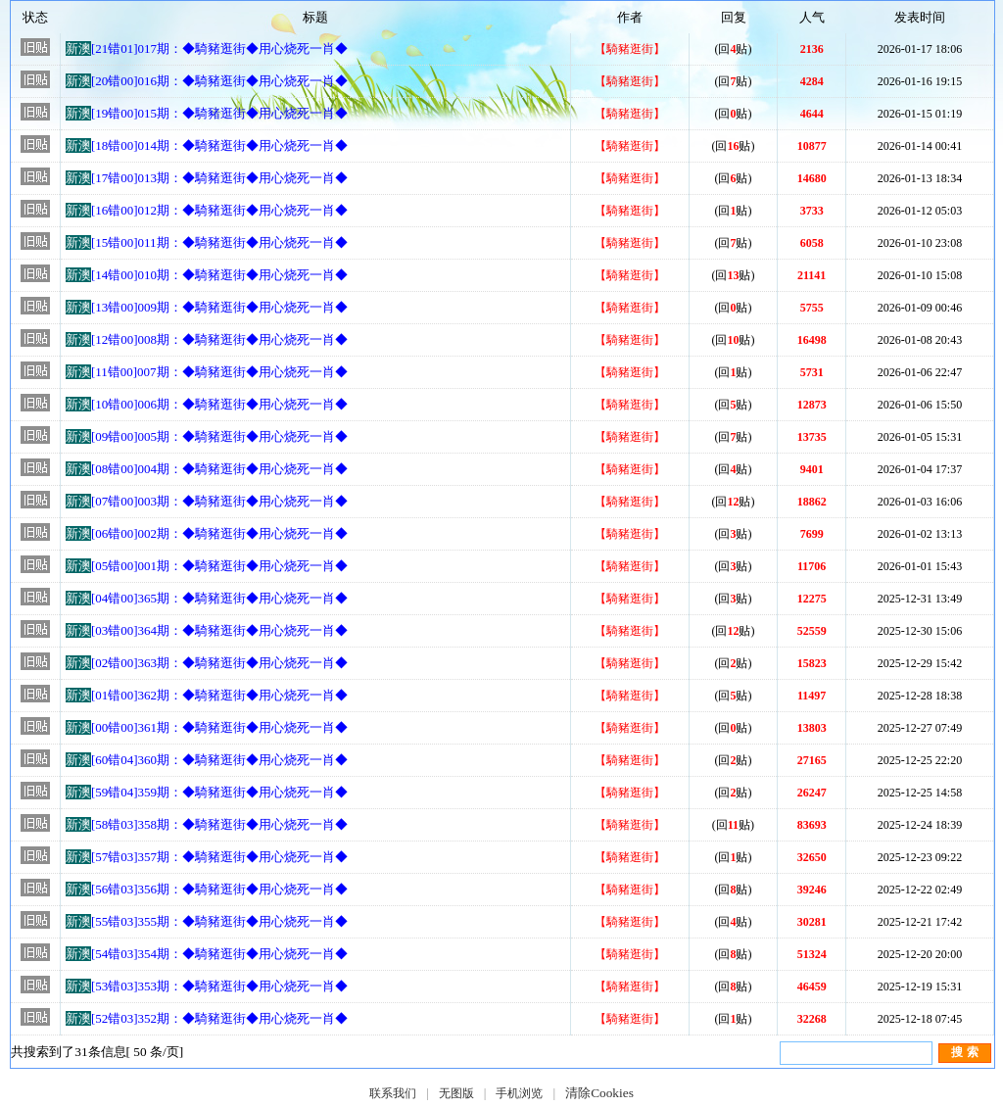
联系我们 (392, 1093)
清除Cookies (599, 1092)
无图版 (456, 1093)
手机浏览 (519, 1093)
